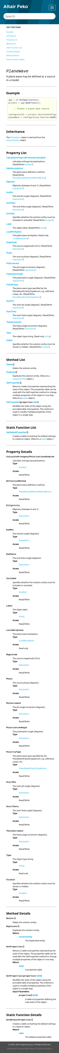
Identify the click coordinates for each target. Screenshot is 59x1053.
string (43, 227)
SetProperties (12, 402)
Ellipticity (10, 181)
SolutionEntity (13, 140)
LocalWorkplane (13, 231)
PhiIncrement (12, 263)
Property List (11, 40)
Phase (9, 252)
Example (9, 32)
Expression (18, 188)
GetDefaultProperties (16, 432)
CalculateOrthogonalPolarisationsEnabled (25, 157)
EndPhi (9, 192)
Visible (9, 340)
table (25, 398)
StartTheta (11, 311)
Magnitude (11, 242)
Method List (11, 43)
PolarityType (12, 284)
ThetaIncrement (13, 322)
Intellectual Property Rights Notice (21, 1048)
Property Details (13, 51)
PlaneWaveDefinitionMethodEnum (29, 177)
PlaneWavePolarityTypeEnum (26, 297)
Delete (9, 364)
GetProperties (12, 382)
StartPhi (10, 301)
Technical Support (44, 1048)
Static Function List (14, 47)
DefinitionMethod (14, 168)
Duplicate (10, 372)
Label (8, 224)
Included (10, 213)
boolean (28, 164)
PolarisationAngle (14, 273)
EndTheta (10, 203)
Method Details (12, 55)
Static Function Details (15, 59)
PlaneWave (15, 137)
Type (8, 332)
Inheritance (11, 36)
